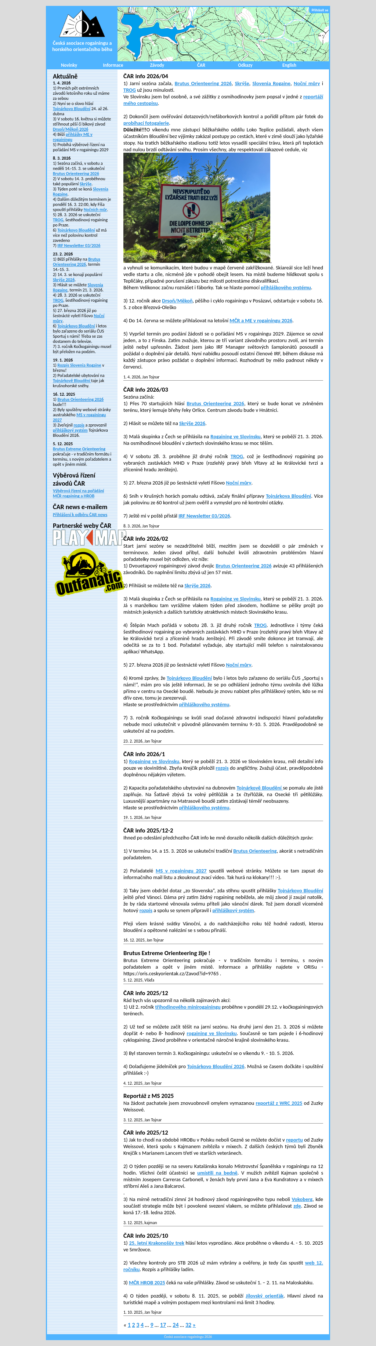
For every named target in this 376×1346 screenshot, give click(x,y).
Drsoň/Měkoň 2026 (70, 129)
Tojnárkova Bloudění (288, 496)
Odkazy (245, 65)
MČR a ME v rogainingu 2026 (260, 320)
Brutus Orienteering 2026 (76, 173)
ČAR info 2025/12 (145, 993)
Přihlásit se (320, 10)
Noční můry (307, 83)
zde (297, 1205)
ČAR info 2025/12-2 (148, 830)
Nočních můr (95, 209)
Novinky (69, 65)
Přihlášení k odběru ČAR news (80, 514)
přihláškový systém (70, 430)
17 (163, 1324)
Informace (113, 65)
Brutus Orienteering (254, 851)
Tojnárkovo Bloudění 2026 (216, 1066)
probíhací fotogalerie (146, 123)
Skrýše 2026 (64, 279)
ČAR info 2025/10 (145, 1236)
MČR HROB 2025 (147, 1282)
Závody (157, 65)
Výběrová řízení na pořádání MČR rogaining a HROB (78, 493)
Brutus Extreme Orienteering (79, 448)
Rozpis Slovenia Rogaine (79, 365)
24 (175, 1324)
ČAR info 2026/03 (145, 389)
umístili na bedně (217, 1172)
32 (188, 1324)
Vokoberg (302, 1199)
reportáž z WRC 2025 (279, 1103)
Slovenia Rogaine (271, 83)
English (289, 65)
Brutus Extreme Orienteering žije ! (166, 953)
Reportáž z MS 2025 (148, 1096)
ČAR (201, 65)
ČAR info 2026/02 (145, 539)
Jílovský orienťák (264, 1295)
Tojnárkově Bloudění (72, 380)
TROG (58, 219)
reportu (294, 1139)
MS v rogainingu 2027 (181, 870)
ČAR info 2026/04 (145, 76)
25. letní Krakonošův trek (156, 1243)
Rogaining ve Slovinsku (235, 436)
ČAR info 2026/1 (144, 754)
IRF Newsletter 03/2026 (78, 245)
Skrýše (85, 183)
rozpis (78, 425)
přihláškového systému (286, 287)
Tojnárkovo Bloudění (71, 108)
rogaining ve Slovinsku (211, 1033)
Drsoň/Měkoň (177, 300)
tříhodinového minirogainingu (187, 1007)
